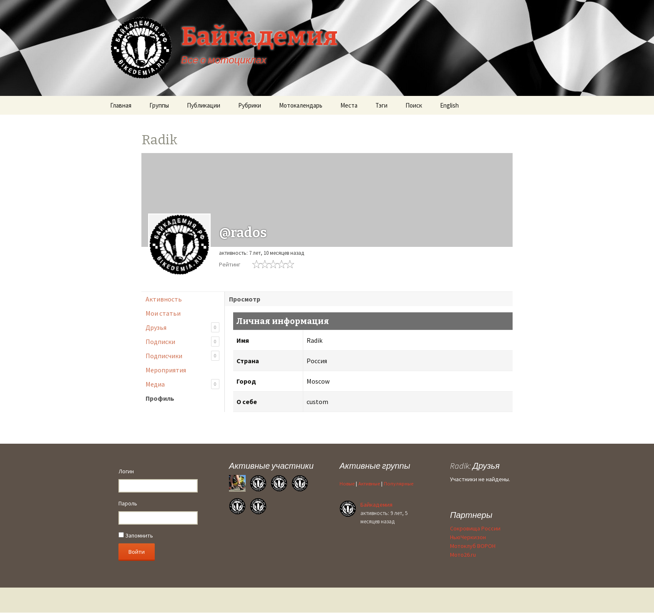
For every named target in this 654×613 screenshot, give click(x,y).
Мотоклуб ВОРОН (473, 546)
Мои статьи (163, 313)
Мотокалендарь (300, 105)
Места (348, 105)
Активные (369, 483)
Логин (126, 471)
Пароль (127, 503)
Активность (164, 299)
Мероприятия (166, 370)
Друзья (182, 327)
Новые (347, 483)
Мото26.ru (463, 554)
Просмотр (244, 299)
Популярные (398, 483)
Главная (120, 105)
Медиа (182, 384)
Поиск (413, 105)
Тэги (381, 105)
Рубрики (249, 105)
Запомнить (135, 535)
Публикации (203, 105)
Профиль (160, 398)
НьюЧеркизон (468, 537)
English (449, 105)
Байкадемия (376, 504)
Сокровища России (475, 528)
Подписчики (182, 356)
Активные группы (375, 465)
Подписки (182, 342)
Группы (159, 105)
